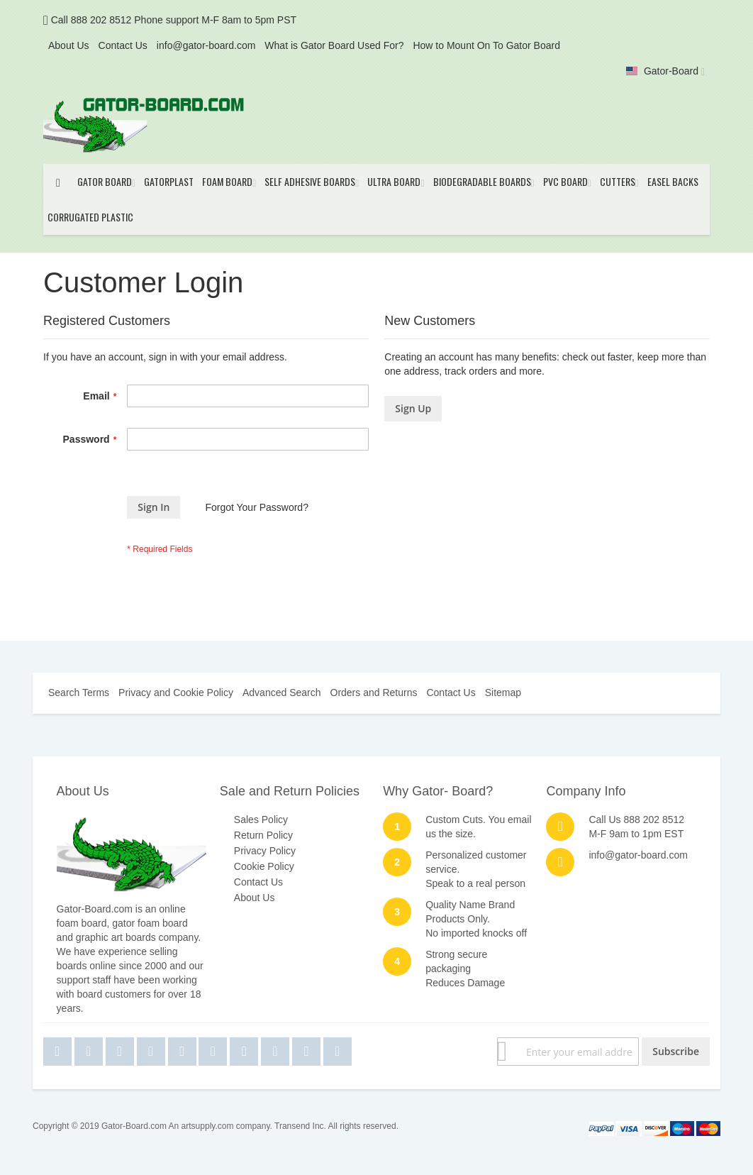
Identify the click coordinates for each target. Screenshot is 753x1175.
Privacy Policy (265, 850)
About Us (68, 45)
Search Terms (78, 692)
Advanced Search (281, 692)
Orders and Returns (374, 692)
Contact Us (123, 45)
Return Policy (263, 835)
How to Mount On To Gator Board (486, 45)
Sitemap (503, 692)
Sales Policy (261, 819)
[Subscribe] (676, 1051)
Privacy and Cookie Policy (175, 692)
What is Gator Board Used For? (333, 45)
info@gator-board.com (206, 45)
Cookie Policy (264, 866)
